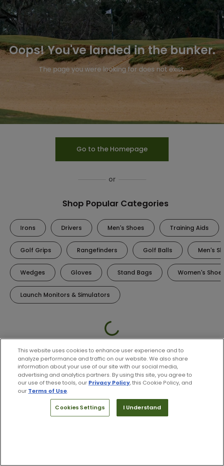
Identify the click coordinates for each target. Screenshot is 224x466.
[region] (112, 402)
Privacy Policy (109, 383)
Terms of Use (47, 391)
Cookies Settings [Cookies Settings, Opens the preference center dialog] (80, 407)
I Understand (142, 407)
